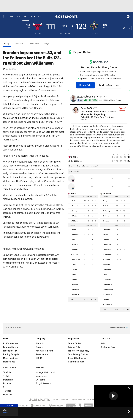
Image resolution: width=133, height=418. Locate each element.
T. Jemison (107, 279)
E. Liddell (73, 279)
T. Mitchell (107, 269)
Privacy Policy (74, 347)
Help (103, 343)
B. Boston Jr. (107, 304)
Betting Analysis (11, 354)
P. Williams (74, 221)
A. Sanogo (74, 284)
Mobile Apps (9, 361)
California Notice (76, 361)
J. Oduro (106, 299)
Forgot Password (44, 383)
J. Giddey (73, 211)
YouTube (7, 372)
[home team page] (95, 25)
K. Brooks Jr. (107, 294)
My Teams (40, 379)
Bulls (73, 193)
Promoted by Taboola (119, 328)
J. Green (106, 239)
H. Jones (106, 221)
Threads (7, 391)
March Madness (10, 358)
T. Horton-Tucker (76, 259)
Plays (47, 44)
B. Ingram (106, 201)
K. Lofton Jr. (74, 294)
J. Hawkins (107, 229)
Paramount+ (42, 354)
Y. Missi (105, 234)
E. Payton (106, 264)
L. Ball (72, 239)
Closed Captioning (77, 358)
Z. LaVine (73, 201)
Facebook (8, 383)
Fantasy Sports (10, 347)
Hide (10, 406)
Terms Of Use (74, 343)
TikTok (6, 376)
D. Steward (74, 289)
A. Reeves (106, 259)
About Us (40, 343)
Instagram (8, 379)
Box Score (19, 44)
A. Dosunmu (74, 234)
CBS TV (39, 358)
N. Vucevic (74, 206)
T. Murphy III (107, 284)
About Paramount (44, 350)
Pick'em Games (10, 343)
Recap (7, 44)
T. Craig (73, 274)
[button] (113, 395)
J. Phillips (74, 249)
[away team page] (38, 25)
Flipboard (7, 394)
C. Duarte (73, 244)
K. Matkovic (107, 254)
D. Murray (106, 211)
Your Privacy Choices (78, 354)
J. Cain (105, 274)
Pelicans (107, 193)
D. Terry (73, 264)
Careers (39, 347)
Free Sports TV (10, 350)
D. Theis (106, 216)
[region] (113, 396)
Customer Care (108, 347)
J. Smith (73, 229)
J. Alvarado (107, 249)
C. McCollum (107, 206)
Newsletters (41, 376)
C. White (73, 216)
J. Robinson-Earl (109, 244)
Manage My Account (45, 372)
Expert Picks (34, 44)
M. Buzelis (74, 254)
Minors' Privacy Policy (78, 350)
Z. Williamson (108, 289)
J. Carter (73, 269)
